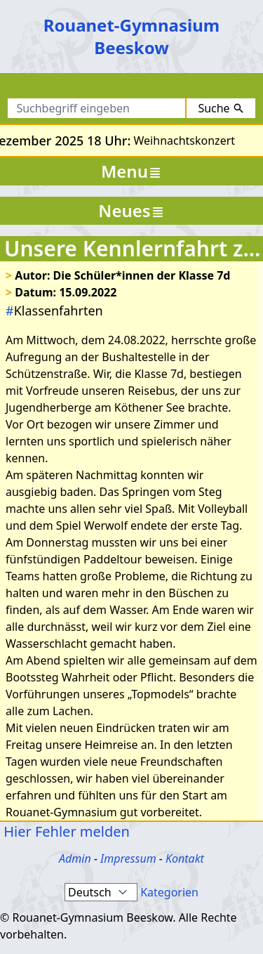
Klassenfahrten (54, 310)
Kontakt (185, 858)
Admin (75, 858)
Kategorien (169, 892)
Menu (131, 171)
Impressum (128, 858)
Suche (220, 108)
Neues (131, 210)
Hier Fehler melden (65, 831)
